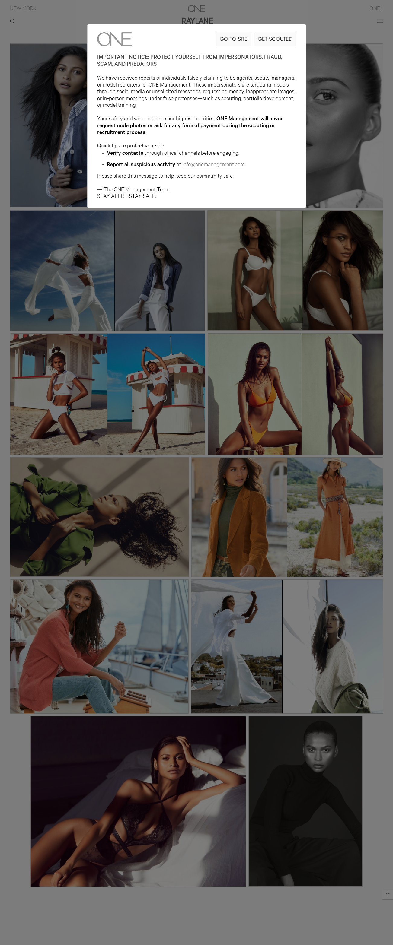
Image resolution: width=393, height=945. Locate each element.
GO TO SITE (234, 39)
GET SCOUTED (275, 39)
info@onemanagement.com (214, 165)
